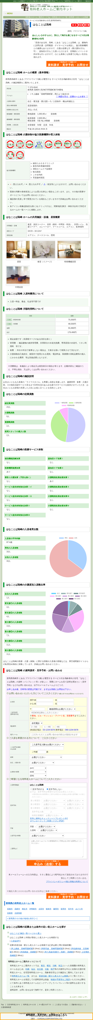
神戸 (52, 969)
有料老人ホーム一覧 (20, 976)
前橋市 (10, 909)
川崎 (54, 966)
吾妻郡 (10, 913)
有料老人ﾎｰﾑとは (29, 1005)
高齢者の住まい (77, 1005)
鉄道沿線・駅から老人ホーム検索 (53, 976)
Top (2, 1005)
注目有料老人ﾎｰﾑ (13, 1005)
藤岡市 (56, 909)
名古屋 (40, 969)
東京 (43, 966)
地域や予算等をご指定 (60, 979)
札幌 (27, 969)
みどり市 (79, 909)
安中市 (71, 909)
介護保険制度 (6, 1007)
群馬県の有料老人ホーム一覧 (20, 903)
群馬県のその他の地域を (19, 919)
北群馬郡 (18, 913)
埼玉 (60, 966)
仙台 (33, 969)
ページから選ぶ (25, 933)
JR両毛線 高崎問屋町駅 (52, 949)
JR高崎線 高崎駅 (28, 952)
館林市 (48, 909)
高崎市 (17, 909)
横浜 (49, 966)
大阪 (47, 969)
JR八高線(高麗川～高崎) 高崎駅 (58, 952)
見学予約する (37, 789)
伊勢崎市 (33, 909)
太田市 (41, 909)
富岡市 (63, 909)
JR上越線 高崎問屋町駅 (22, 949)
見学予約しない (54, 789)
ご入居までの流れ (61, 1005)
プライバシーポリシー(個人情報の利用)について (67, 882)
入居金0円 (15, 941)
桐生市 (24, 909)
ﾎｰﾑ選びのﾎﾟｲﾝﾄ (45, 1005)
